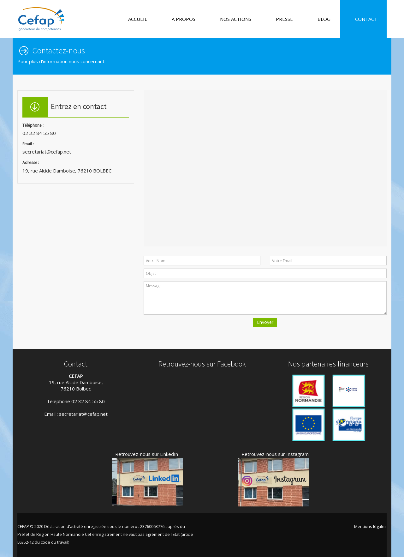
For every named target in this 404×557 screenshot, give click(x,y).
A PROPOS (180, 19)
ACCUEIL (134, 19)
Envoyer (265, 322)
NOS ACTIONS (232, 19)
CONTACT (363, 19)
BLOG (321, 19)
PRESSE (281, 19)
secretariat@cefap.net (83, 414)
